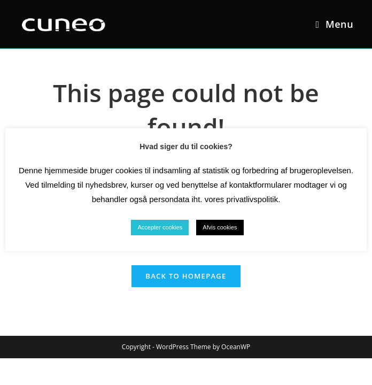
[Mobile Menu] (334, 24)
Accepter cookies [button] (159, 227)
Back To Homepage (185, 276)
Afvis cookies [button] (220, 227)
